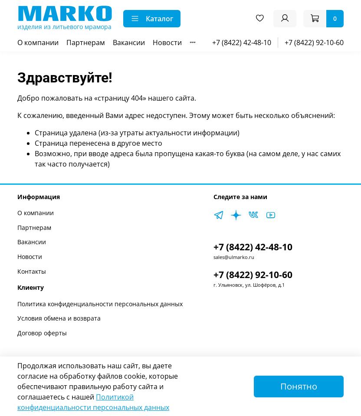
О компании (38, 42)
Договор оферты (42, 333)
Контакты (31, 271)
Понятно (298, 386)
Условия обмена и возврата (59, 318)
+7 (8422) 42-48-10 (241, 42)
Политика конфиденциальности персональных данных (100, 304)
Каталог (152, 18)
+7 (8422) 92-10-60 (314, 42)
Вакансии (129, 42)
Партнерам (85, 42)
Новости (167, 42)
